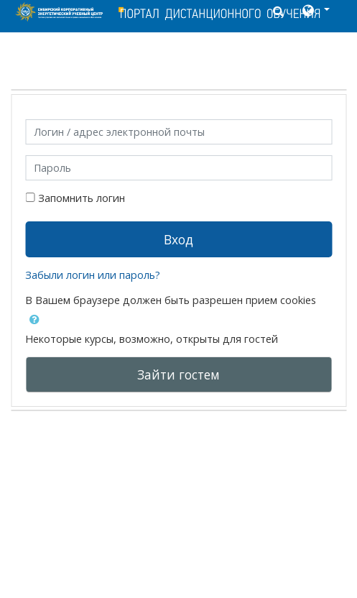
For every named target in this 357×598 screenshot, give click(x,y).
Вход (178, 239)
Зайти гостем (178, 374)
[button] (315, 11)
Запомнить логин (81, 198)
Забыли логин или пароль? (92, 275)
